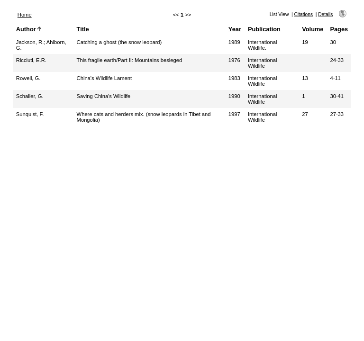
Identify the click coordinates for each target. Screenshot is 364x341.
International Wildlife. (262, 45)
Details (325, 14)
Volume (312, 29)
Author (26, 29)
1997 (234, 114)
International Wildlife (262, 63)
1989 (234, 42)
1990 (234, 96)
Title (83, 29)
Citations (303, 14)
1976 (234, 60)
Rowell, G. (28, 78)
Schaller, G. (30, 96)
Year (234, 29)
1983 (234, 78)
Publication (264, 29)
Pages (339, 29)
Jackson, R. (30, 42)
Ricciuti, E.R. (31, 60)
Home (25, 15)
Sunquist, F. (30, 114)
